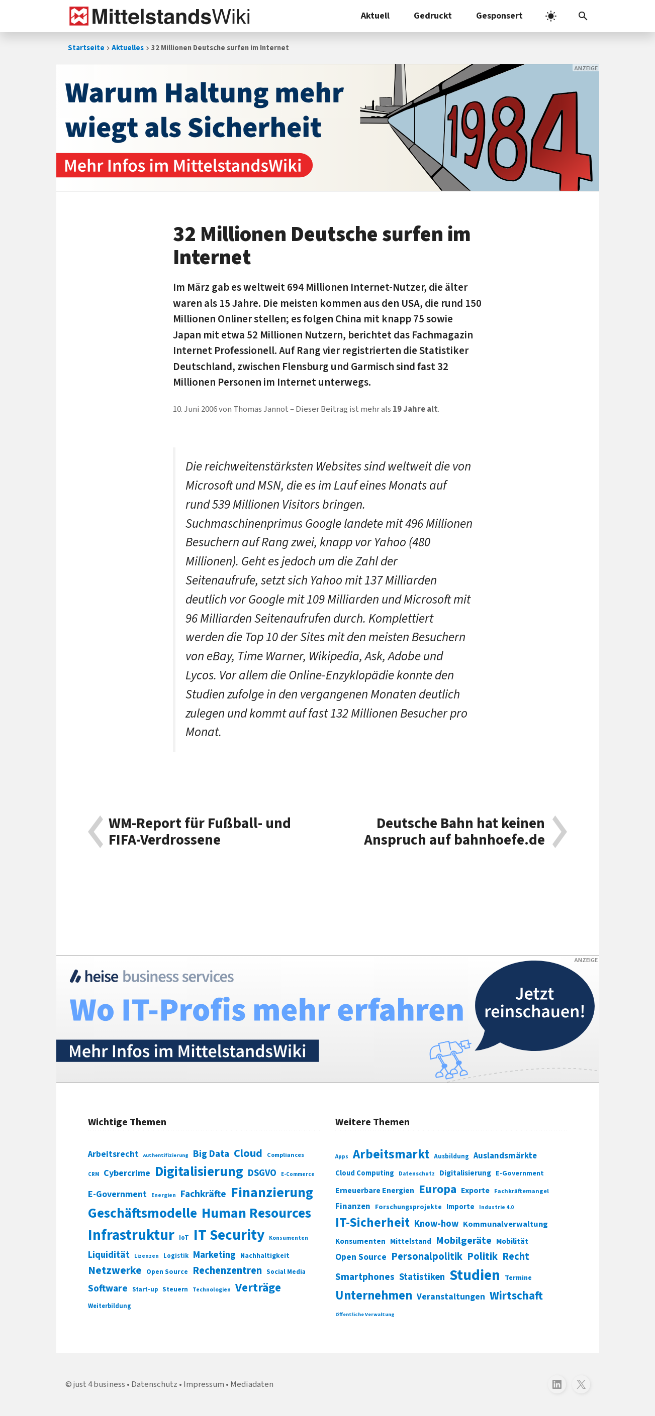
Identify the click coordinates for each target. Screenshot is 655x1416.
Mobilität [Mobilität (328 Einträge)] (512, 1241)
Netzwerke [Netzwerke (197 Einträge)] (115, 1270)
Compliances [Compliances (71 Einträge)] (285, 1154)
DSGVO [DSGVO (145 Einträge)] (262, 1173)
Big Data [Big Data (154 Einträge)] (211, 1154)
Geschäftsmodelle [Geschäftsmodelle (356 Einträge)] (142, 1213)
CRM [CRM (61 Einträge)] (93, 1174)
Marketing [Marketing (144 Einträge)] (214, 1255)
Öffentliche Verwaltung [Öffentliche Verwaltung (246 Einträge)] (365, 1314)
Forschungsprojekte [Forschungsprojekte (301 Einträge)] (408, 1207)
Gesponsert (499, 16)
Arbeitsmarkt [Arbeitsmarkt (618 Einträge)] (391, 1154)
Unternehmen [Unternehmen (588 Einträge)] (373, 1296)
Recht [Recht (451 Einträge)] (515, 1256)
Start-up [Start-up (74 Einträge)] (145, 1289)
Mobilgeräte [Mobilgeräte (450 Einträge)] (464, 1240)
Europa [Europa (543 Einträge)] (437, 1189)
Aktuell (375, 16)
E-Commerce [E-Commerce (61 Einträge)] (298, 1174)
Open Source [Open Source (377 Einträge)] (361, 1257)
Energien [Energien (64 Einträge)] (163, 1195)
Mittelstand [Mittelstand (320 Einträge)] (410, 1241)
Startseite (86, 48)
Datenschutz (154, 1384)
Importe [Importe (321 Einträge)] (460, 1207)
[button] (583, 16)
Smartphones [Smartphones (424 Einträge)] (365, 1277)
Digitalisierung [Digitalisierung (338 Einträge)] (199, 1172)
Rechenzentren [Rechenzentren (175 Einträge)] (227, 1270)
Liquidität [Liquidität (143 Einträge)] (109, 1255)
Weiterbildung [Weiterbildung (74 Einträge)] (109, 1306)
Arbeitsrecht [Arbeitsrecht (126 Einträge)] (113, 1154)
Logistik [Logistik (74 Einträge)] (176, 1255)
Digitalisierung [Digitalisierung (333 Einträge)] (465, 1172)
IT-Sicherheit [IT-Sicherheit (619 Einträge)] (372, 1223)
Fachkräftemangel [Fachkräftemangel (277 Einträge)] (521, 1191)
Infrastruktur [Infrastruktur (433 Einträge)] (131, 1235)
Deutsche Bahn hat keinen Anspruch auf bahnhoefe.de (454, 831)
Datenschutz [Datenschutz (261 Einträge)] (417, 1173)
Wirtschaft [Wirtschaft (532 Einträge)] (516, 1295)
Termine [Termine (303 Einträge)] (518, 1278)
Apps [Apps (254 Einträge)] (341, 1156)
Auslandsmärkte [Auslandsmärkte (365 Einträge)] (505, 1156)
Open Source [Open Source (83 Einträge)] (167, 1271)
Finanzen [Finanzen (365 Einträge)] (352, 1207)
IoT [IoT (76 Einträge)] (184, 1237)
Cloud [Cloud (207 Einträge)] (248, 1153)
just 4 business (99, 1384)
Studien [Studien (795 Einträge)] (474, 1275)
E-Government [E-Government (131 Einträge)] (117, 1194)
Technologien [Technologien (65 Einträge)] (212, 1289)
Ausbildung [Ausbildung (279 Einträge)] (451, 1156)
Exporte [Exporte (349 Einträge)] (475, 1190)
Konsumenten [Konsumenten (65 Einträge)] (288, 1238)
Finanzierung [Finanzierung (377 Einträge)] (272, 1193)
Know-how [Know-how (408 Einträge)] (436, 1223)
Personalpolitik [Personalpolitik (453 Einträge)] (426, 1256)
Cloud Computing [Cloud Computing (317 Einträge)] (364, 1173)
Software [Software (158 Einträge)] (108, 1288)
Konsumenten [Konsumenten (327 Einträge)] (360, 1241)
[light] (551, 16)
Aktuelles (128, 48)
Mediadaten (251, 1384)
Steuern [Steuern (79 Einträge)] (175, 1289)
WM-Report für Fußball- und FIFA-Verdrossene (200, 831)
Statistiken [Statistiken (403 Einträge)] (422, 1276)
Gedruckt (433, 16)
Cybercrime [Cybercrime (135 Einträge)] (127, 1172)
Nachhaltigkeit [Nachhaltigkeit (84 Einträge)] (265, 1256)
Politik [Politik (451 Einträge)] (482, 1256)
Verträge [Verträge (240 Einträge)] (258, 1287)
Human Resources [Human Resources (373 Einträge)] (256, 1213)
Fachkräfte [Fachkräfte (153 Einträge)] (203, 1194)
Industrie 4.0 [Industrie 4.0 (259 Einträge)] (496, 1207)
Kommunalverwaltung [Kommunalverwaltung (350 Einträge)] (505, 1224)
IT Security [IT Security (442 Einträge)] (229, 1235)
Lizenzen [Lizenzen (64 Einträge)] (146, 1256)
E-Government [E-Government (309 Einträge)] (520, 1173)
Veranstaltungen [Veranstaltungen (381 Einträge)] (451, 1296)
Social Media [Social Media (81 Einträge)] (286, 1271)
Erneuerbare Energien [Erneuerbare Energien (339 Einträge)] (374, 1190)
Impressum (203, 1384)
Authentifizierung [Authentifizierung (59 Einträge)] (166, 1155)
